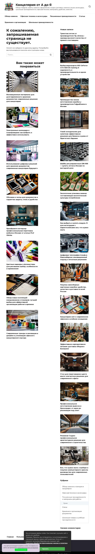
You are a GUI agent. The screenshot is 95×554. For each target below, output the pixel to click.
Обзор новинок (11, 16)
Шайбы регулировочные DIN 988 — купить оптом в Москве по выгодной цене (74, 164)
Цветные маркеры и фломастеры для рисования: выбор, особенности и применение (22, 265)
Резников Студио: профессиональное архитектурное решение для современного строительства (73, 434)
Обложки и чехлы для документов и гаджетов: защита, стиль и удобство (22, 197)
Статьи (82, 16)
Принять (45, 549)
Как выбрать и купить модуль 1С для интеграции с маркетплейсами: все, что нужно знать (74, 224)
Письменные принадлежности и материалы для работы (74, 493)
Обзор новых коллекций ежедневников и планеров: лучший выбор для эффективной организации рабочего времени (21, 299)
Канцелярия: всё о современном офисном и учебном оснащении (74, 314)
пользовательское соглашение (28, 547)
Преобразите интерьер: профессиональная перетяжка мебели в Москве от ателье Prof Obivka (20, 230)
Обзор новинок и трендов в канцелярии (73, 482)
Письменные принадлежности (63, 16)
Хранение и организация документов (72, 507)
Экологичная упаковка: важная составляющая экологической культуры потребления (73, 193)
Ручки (65, 498)
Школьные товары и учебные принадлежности (73, 514)
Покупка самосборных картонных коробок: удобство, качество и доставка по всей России (73, 285)
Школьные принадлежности (41, 22)
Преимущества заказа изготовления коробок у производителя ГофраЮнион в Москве (73, 102)
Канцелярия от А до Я (34, 5)
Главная (10, 532)
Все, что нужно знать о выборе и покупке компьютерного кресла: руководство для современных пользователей (74, 466)
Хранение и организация (15, 22)
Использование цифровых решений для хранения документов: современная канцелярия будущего (22, 165)
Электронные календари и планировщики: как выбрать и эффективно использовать (19, 132)
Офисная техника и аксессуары (33, 16)
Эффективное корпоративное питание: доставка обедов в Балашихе (73, 343)
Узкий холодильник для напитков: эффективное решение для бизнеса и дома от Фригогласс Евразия (74, 133)
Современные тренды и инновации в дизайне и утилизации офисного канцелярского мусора (22, 333)
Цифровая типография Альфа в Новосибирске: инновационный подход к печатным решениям (73, 255)
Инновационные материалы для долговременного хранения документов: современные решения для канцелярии (22, 98)
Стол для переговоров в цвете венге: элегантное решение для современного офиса (74, 372)
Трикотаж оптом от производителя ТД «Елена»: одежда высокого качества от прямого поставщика (73, 37)
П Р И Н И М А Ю (21, 549)
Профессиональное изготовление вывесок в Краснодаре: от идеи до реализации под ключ (70, 403)
